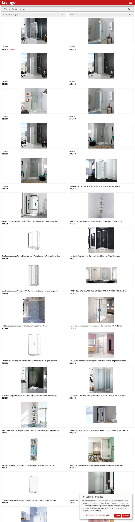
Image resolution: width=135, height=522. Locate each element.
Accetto (126, 516)
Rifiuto (117, 516)
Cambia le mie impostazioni (97, 515)
